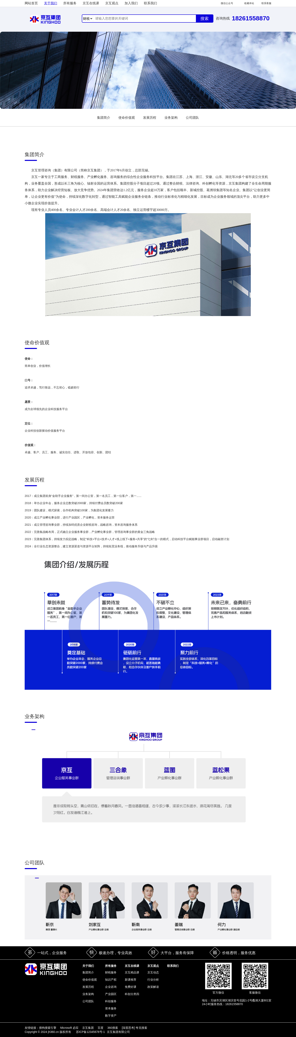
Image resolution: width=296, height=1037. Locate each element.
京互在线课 (91, 3)
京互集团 (88, 1027)
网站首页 (31, 3)
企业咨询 (111, 986)
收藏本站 (249, 3)
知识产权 (111, 979)
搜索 (204, 18)
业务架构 (171, 117)
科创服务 (111, 1001)
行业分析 (153, 979)
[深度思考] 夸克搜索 (134, 1027)
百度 (101, 1027)
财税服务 (111, 972)
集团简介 (103, 117)
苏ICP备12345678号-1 (90, 1032)
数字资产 (111, 1015)
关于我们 (50, 3)
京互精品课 (132, 972)
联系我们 (150, 3)
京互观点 (111, 3)
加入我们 (131, 3)
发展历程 (149, 117)
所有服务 (69, 3)
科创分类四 (132, 994)
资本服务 (111, 1008)
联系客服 (266, 3)
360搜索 (113, 1027)
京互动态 (153, 972)
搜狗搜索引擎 (48, 1027)
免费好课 (130, 986)
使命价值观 (126, 117)
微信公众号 (227, 3)
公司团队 (192, 117)
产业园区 (111, 994)
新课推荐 (130, 979)
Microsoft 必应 (69, 1027)
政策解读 (153, 986)
